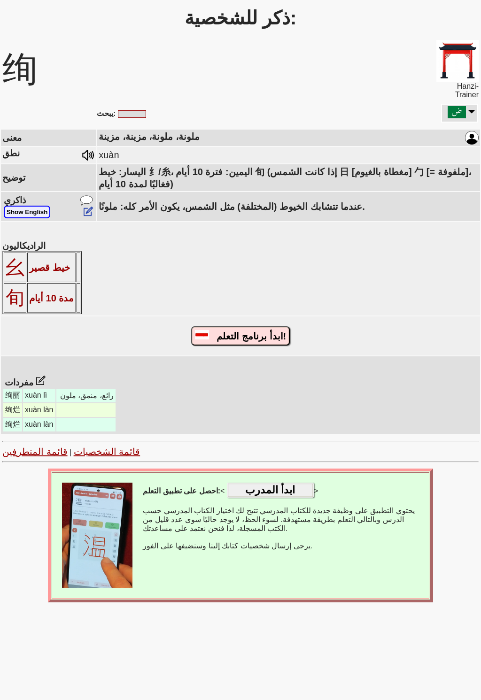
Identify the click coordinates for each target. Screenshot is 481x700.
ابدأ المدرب (270, 490)
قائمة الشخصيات (107, 451)
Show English (27, 211)
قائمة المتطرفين (35, 451)
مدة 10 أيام (51, 298)
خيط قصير (49, 267)
